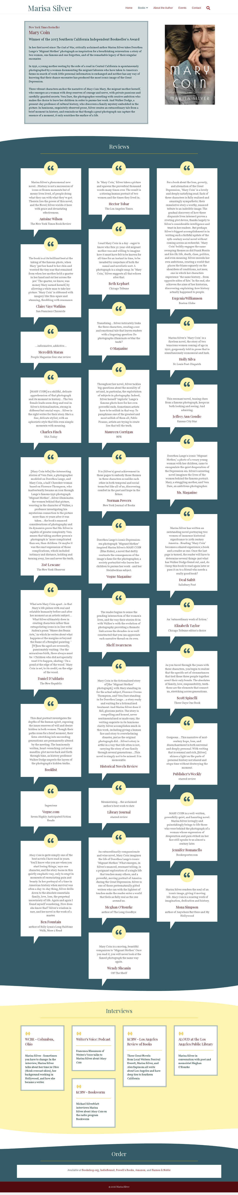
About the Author (166, 7)
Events (186, 7)
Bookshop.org (90, 1173)
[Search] (210, 8)
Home (132, 7)
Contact (199, 7)
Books (145, 7)
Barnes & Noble (161, 1173)
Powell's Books (125, 1173)
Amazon (140, 1173)
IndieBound (107, 1173)
